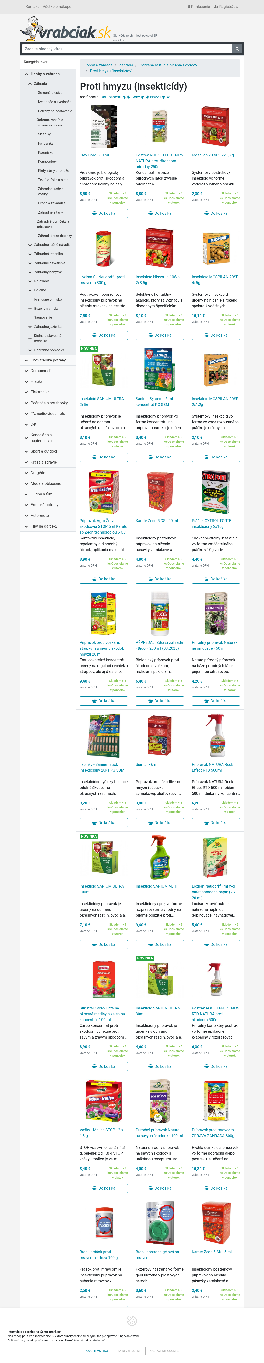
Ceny (136, 97)
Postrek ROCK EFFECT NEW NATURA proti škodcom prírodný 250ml (159, 161)
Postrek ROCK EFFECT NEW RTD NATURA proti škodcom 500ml (216, 1014)
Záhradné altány (50, 212)
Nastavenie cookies (164, 1351)
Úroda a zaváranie (52, 203)
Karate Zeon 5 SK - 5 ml (212, 1252)
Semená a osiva (50, 93)
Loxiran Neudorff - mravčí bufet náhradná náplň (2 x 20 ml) (214, 892)
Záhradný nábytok (48, 272)
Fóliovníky (46, 143)
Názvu (155, 97)
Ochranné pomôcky (49, 350)
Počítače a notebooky (49, 403)
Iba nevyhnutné (129, 1351)
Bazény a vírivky (46, 309)
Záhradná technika (48, 254)
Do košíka (103, 213)
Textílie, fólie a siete (53, 180)
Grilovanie (42, 281)
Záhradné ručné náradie (52, 245)
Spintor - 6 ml (147, 764)
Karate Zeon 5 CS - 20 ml (157, 520)
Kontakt (32, 6)
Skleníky (44, 134)
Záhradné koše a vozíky (50, 191)
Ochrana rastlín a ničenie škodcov (50, 122)
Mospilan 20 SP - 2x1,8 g (213, 155)
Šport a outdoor (44, 451)
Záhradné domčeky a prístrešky (53, 224)
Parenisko (46, 153)
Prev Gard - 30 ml (94, 155)
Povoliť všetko (96, 1351)
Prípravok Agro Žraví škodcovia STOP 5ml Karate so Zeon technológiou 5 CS (103, 526)
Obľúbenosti (110, 97)
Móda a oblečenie (46, 483)
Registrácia (226, 6)
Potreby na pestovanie (55, 111)
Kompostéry (47, 162)
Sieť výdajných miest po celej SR (135, 38)
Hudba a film (41, 494)
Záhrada (40, 84)
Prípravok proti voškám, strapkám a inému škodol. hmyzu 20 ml (102, 648)
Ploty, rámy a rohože (53, 171)
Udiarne (40, 290)
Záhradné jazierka (48, 327)
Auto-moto (40, 515)
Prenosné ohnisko (48, 299)
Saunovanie (43, 318)
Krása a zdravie (44, 462)
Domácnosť (41, 370)
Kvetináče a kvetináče (54, 102)
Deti (34, 424)
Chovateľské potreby (48, 360)
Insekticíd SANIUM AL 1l (156, 886)
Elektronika (40, 392)
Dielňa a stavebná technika (47, 338)
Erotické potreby (44, 504)
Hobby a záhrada (45, 74)
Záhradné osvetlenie (49, 263)
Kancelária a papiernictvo (41, 438)
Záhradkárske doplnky (55, 236)
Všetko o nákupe (57, 6)
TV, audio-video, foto (48, 413)
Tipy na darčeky (44, 526)
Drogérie (38, 473)
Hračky (36, 381)
